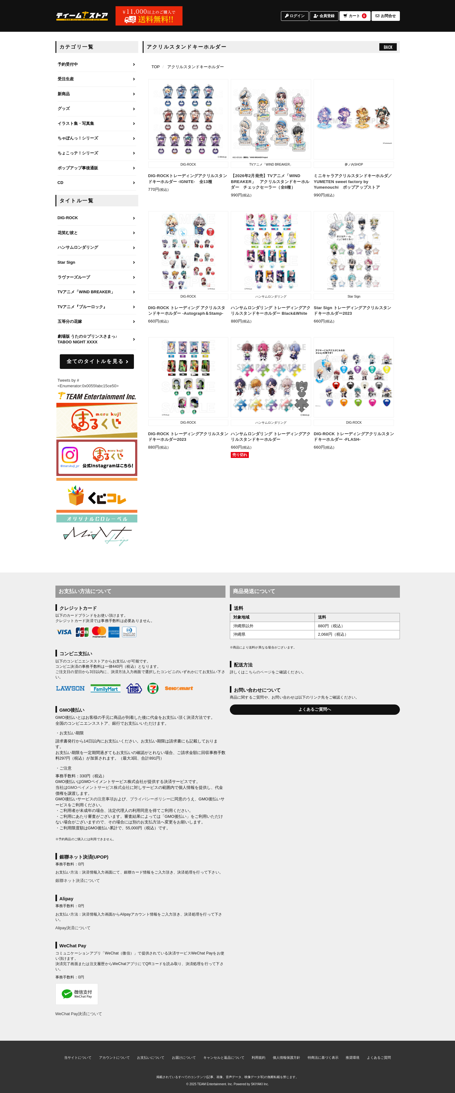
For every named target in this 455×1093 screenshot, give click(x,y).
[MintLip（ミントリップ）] (96, 532)
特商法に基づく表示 (323, 1057)
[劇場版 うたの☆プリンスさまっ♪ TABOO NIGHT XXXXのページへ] (97, 339)
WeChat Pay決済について (78, 1013)
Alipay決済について (73, 928)
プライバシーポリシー (150, 799)
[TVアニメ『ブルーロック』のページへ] (97, 307)
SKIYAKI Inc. (260, 1084)
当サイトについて (78, 1057)
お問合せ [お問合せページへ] (386, 16)
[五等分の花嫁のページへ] (97, 321)
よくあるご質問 (379, 1057)
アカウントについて (114, 1057)
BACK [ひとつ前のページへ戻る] (388, 47)
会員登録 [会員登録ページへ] (324, 16)
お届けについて (184, 1057)
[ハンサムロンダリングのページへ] (97, 247)
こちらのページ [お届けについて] (258, 672)
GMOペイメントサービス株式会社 (99, 787)
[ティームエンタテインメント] (96, 395)
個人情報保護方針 (286, 1057)
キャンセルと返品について (223, 1057)
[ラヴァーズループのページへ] (97, 277)
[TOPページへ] (82, 16)
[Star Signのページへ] (97, 262)
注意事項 (105, 799)
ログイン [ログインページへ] (295, 16)
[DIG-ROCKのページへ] (97, 218)
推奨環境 (352, 1057)
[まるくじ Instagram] (96, 458)
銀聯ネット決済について (77, 880)
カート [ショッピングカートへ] (354, 16)
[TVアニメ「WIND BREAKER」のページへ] (97, 292)
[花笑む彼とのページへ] (97, 233)
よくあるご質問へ (314, 709)
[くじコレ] (96, 495)
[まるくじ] (96, 420)
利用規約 (258, 1057)
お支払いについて (150, 1057)
